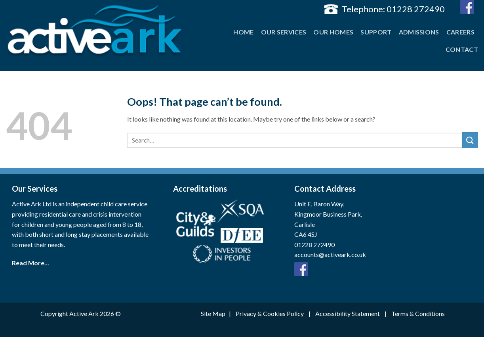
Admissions (419, 32)
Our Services (284, 32)
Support (375, 32)
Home (243, 32)
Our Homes (333, 32)
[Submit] (470, 140)
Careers (460, 32)
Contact (462, 49)
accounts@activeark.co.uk (330, 254)
